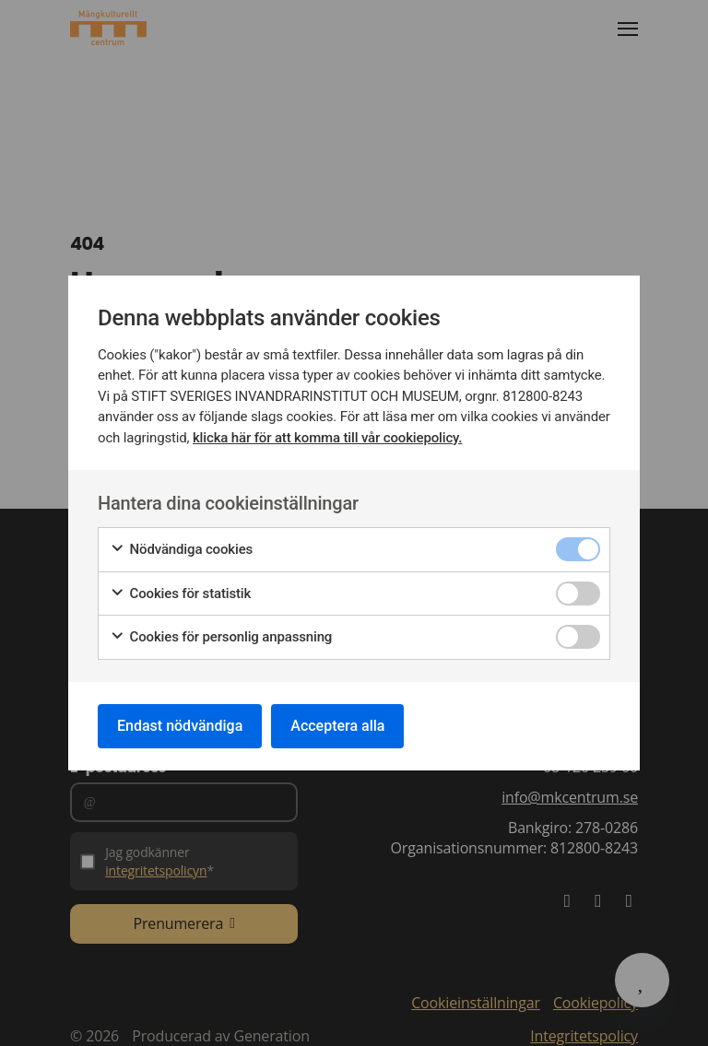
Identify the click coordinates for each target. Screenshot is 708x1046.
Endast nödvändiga (179, 726)
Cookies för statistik (180, 594)
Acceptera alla (337, 726)
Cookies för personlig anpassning (221, 637)
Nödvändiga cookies (181, 549)
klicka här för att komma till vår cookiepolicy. (327, 437)
